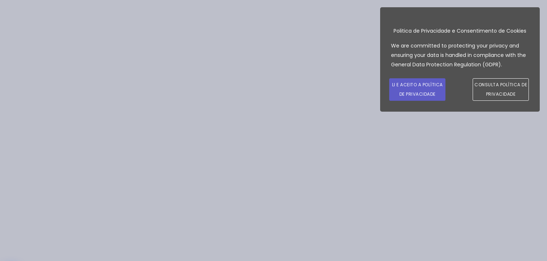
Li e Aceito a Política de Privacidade (417, 89)
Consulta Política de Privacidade (500, 89)
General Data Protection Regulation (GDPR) (446, 64)
